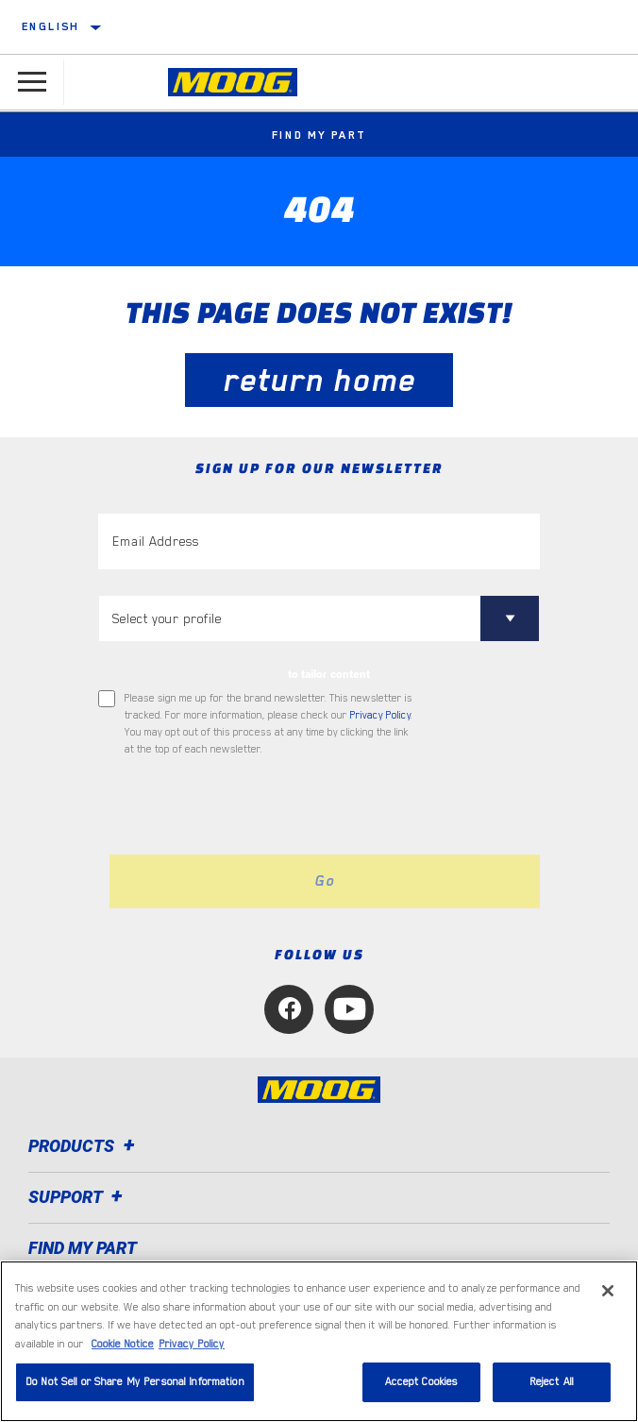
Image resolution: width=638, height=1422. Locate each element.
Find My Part (319, 135)
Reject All (551, 1382)
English (51, 26)
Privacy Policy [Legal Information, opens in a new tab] (192, 1344)
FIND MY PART (82, 1248)
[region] (319, 1341)
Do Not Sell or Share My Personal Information (134, 1382)
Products (84, 1146)
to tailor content (329, 674)
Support (78, 1197)
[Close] (608, 1291)
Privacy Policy (380, 715)
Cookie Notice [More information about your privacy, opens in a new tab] (123, 1344)
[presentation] (255, 806)
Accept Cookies (422, 1382)
